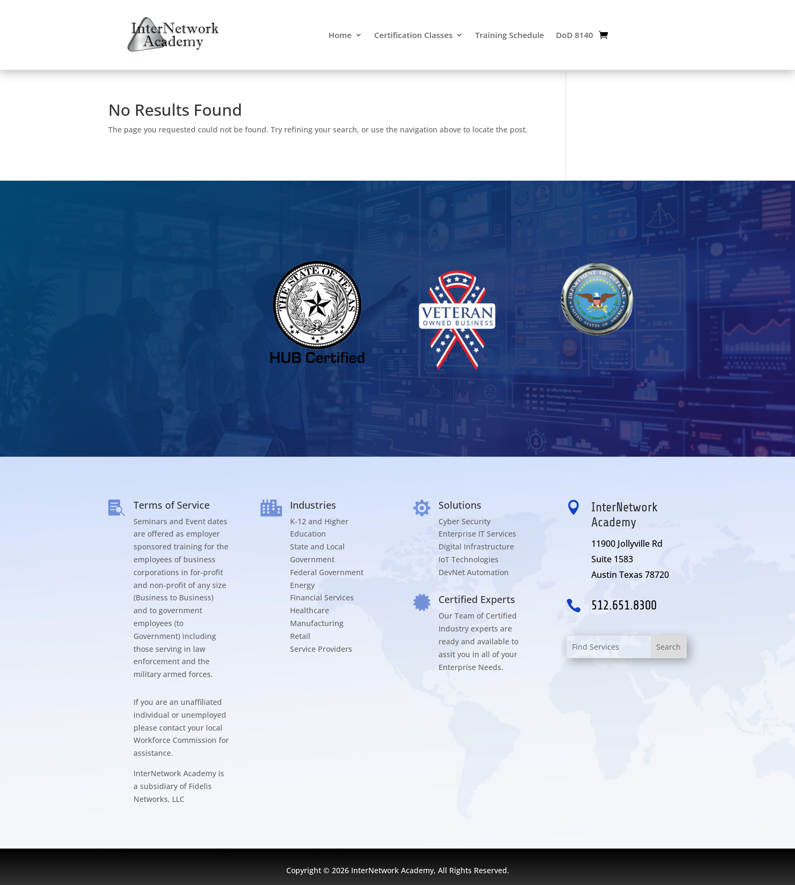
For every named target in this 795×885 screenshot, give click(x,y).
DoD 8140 (574, 34)
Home (340, 34)
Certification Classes (413, 34)
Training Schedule (509, 34)
